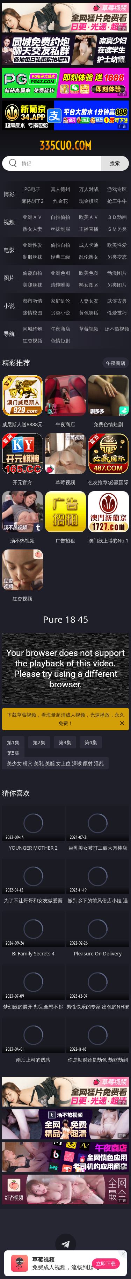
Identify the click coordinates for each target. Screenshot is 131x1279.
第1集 (13, 742)
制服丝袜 (32, 256)
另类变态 (117, 256)
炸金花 (60, 201)
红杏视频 (32, 340)
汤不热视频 (117, 328)
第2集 (39, 742)
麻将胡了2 (32, 201)
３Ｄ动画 (117, 217)
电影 (9, 250)
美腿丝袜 (32, 284)
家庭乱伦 (60, 300)
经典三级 (60, 256)
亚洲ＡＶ (32, 217)
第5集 (13, 752)
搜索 (115, 163)
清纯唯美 (60, 284)
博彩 (9, 194)
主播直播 (89, 229)
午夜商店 (60, 328)
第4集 (91, 742)
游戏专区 (117, 189)
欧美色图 (89, 272)
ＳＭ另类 (117, 229)
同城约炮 (32, 328)
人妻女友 (89, 300)
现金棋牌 (89, 201)
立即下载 (106, 1263)
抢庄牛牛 (117, 201)
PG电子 (32, 189)
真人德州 (60, 189)
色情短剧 (60, 340)
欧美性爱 (117, 245)
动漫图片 (117, 272)
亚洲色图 (60, 272)
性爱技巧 (117, 312)
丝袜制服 (60, 229)
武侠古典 (117, 300)
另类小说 (60, 312)
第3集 (65, 742)
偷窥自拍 (32, 272)
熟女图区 (89, 284)
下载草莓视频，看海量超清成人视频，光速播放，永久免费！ (66, 719)
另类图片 (117, 284)
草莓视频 (89, 328)
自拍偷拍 (60, 217)
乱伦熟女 (89, 256)
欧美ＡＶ (89, 217)
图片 (9, 278)
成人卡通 (89, 245)
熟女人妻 (32, 229)
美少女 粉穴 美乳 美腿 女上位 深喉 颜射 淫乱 (55, 763)
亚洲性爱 (32, 245)
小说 (9, 306)
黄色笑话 (89, 312)
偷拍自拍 (60, 245)
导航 (9, 334)
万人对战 (89, 189)
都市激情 (32, 300)
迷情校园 (32, 312)
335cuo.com (65, 146)
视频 (9, 222)
